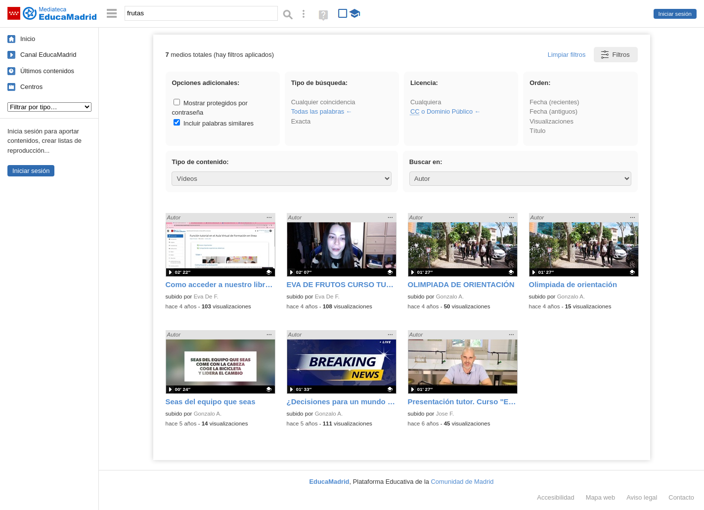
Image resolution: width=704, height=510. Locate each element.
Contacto (681, 497)
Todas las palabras (318, 111)
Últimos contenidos (47, 71)
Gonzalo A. (450, 296)
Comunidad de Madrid (462, 481)
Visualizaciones (551, 121)
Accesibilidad (555, 497)
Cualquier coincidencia (323, 102)
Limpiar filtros (567, 54)
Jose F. (445, 414)
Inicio (27, 38)
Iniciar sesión (675, 14)
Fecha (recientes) (554, 102)
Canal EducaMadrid (48, 54)
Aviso (641, 497)
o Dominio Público (441, 111)
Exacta (300, 121)
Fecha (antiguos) (553, 111)
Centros (31, 86)
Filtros (615, 54)
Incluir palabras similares (214, 123)
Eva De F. (206, 296)
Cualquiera (425, 102)
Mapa (601, 497)
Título (537, 130)
